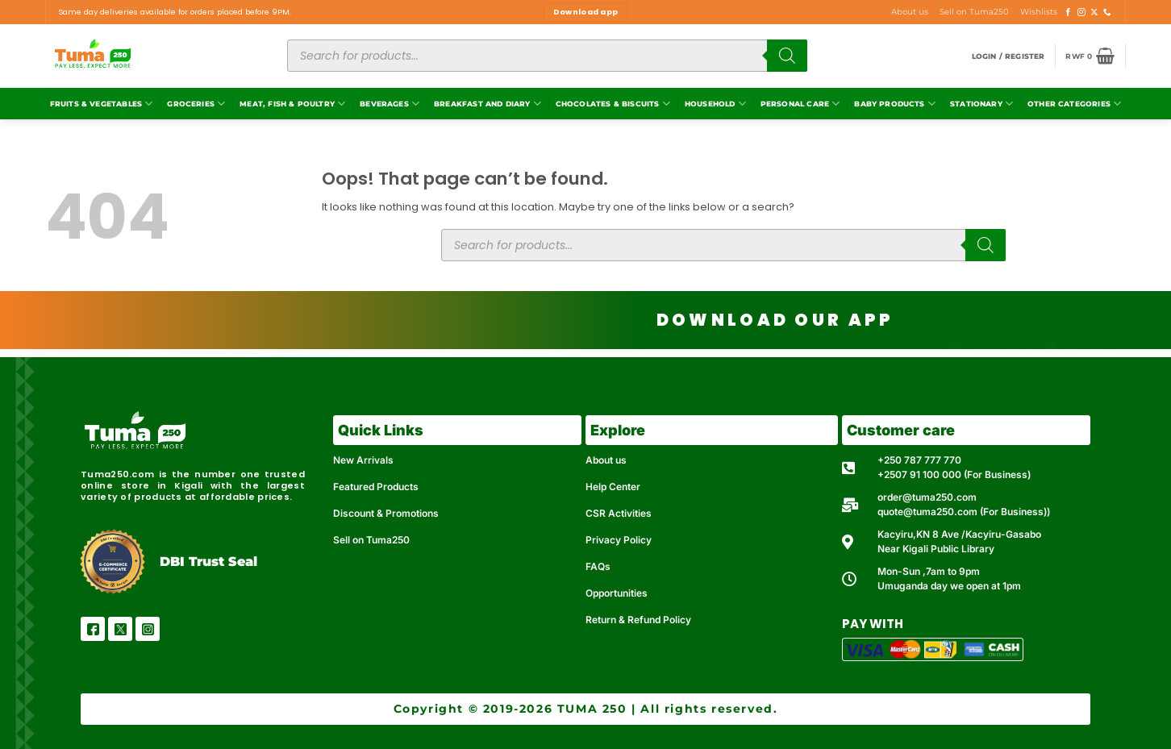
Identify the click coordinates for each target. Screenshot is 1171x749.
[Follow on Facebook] (1069, 12)
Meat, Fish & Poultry (292, 103)
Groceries (196, 103)
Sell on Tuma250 (974, 11)
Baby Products (895, 103)
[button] (1008, 56)
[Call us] (1107, 12)
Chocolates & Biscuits (613, 103)
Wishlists (1038, 11)
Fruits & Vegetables (101, 103)
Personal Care (800, 103)
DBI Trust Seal (208, 561)
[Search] (787, 56)
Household (715, 103)
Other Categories (1074, 103)
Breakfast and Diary (487, 103)
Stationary (981, 103)
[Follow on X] (1094, 12)
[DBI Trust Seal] (112, 561)
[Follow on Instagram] (1081, 12)
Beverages (389, 103)
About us (909, 11)
